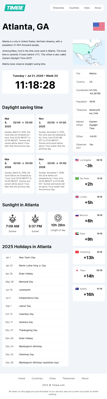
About (98, 7)
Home (21, 378)
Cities (87, 7)
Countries (74, 7)
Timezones (58, 7)
